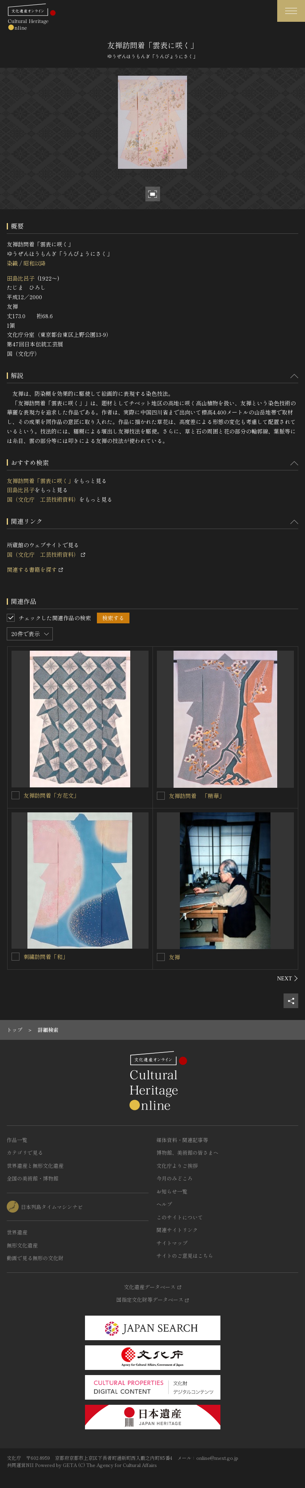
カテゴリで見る (25, 1152)
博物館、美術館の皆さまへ (187, 1152)
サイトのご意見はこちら (184, 1255)
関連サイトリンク (177, 1230)
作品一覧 (17, 1140)
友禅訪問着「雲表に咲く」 (40, 481)
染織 (12, 263)
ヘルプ (164, 1204)
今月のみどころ (174, 1178)
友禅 (174, 957)
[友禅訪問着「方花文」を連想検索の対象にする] (15, 795)
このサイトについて (179, 1217)
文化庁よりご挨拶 (177, 1165)
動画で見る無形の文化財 (35, 1258)
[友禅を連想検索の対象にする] (161, 957)
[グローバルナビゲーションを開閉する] (291, 11)
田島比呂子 (21, 278)
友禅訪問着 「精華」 (196, 796)
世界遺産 (17, 1232)
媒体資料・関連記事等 (182, 1140)
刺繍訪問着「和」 (45, 957)
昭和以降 (34, 263)
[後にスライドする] (287, 978)
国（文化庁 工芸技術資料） (43, 499)
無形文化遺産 (22, 1245)
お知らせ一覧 (171, 1191)
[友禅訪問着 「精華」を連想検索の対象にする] (161, 796)
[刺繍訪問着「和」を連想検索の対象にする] (15, 957)
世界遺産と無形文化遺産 (35, 1165)
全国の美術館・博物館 (32, 1178)
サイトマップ (171, 1243)
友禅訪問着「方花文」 (51, 795)
